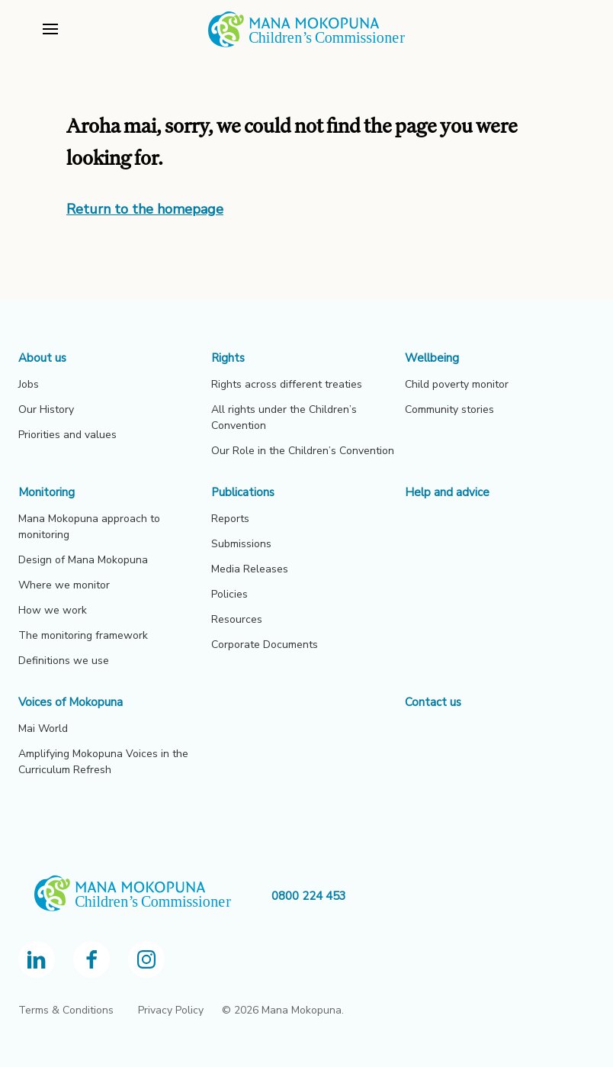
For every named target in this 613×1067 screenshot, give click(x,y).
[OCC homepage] (144, 896)
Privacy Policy (171, 1010)
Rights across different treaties (286, 384)
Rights (228, 358)
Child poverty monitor (457, 384)
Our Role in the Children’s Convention (302, 450)
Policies (229, 594)
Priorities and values (67, 434)
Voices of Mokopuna (70, 702)
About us (42, 358)
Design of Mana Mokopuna (83, 560)
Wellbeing (432, 358)
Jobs (28, 384)
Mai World (43, 728)
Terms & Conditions (66, 1010)
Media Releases (249, 569)
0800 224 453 (308, 896)
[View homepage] (306, 44)
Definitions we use (63, 660)
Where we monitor (64, 585)
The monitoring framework (83, 635)
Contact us (433, 702)
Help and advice (447, 492)
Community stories (449, 409)
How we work (52, 610)
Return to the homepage (144, 209)
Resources (236, 619)
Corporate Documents (264, 644)
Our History (46, 409)
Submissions (241, 544)
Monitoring (46, 492)
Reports (230, 518)
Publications (242, 492)
